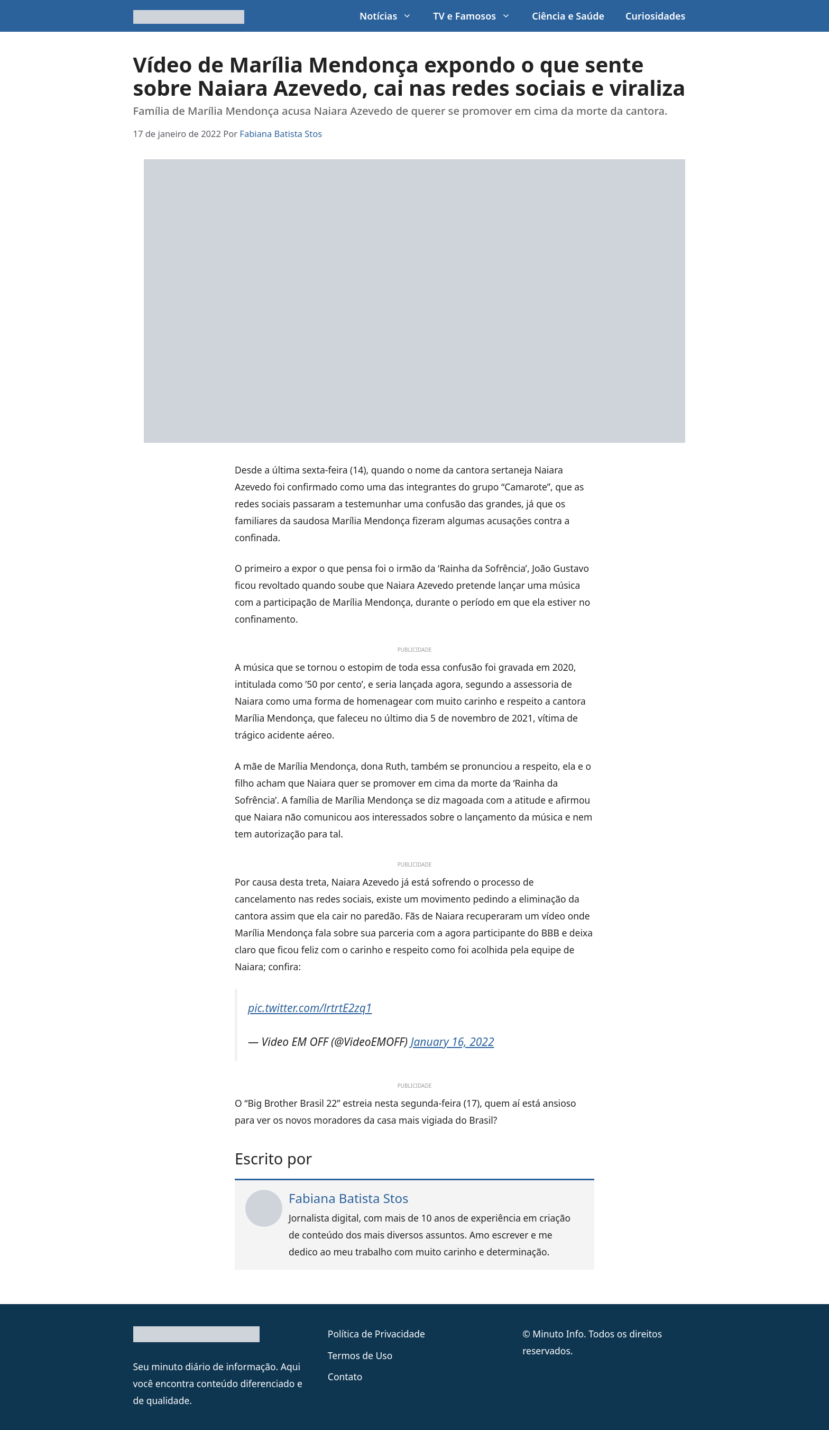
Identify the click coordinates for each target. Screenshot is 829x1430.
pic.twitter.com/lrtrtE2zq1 (310, 1007)
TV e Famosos (477, 16)
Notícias (391, 16)
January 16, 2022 (452, 1041)
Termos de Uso (360, 1355)
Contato (345, 1376)
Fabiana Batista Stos (349, 1198)
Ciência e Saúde (568, 16)
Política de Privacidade (376, 1333)
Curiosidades (655, 16)
